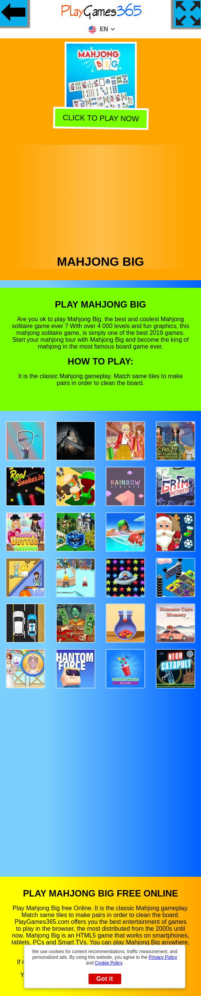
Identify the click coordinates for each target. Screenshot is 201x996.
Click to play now (100, 118)
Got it (104, 978)
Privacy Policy (163, 957)
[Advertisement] (100, 198)
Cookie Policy (108, 963)
